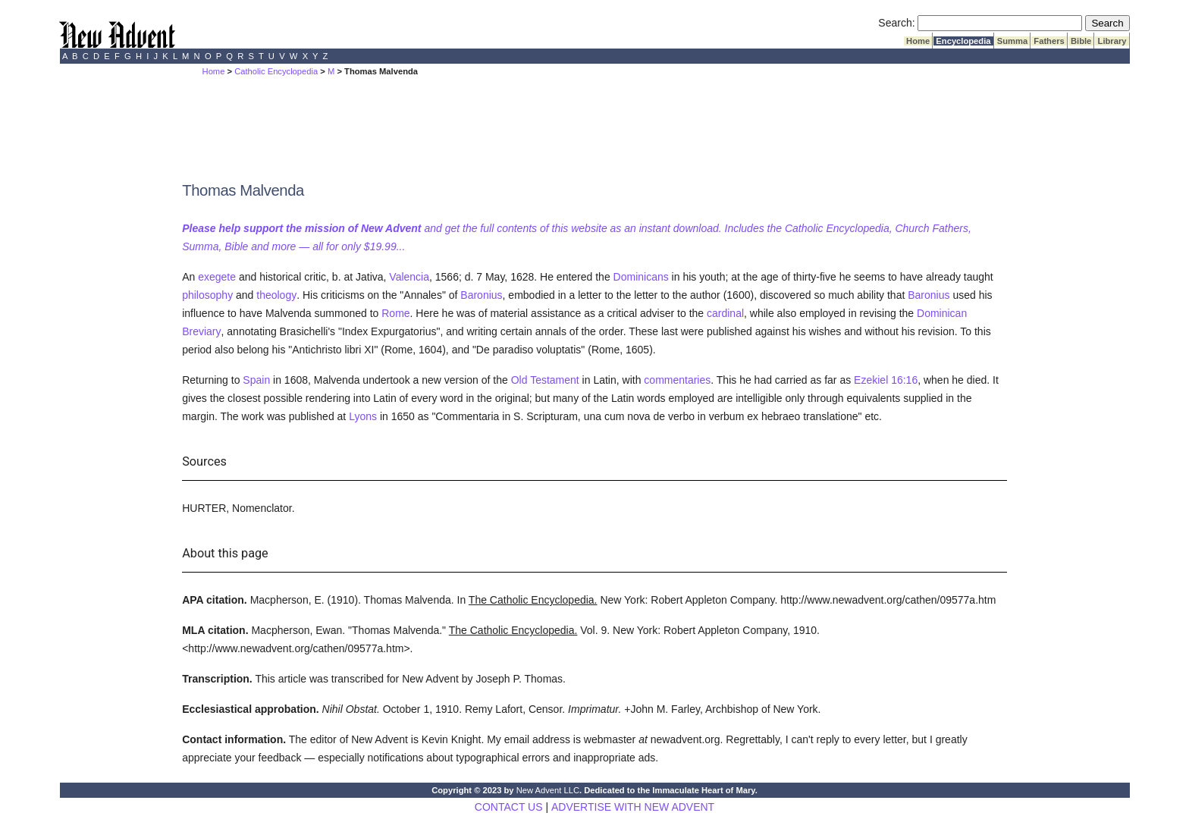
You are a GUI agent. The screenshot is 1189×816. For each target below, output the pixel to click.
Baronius (481, 295)
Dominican (942, 313)
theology (276, 295)
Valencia (409, 277)
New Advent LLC (547, 790)
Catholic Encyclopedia (276, 71)
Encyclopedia (963, 41)
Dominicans (641, 277)
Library (1111, 41)
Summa (1013, 41)
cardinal (725, 313)
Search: (896, 23)
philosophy (207, 295)
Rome (395, 313)
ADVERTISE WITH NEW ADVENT (632, 807)
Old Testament (545, 380)
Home (918, 41)
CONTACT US (509, 807)
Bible (1081, 41)
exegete (217, 277)
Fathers (1049, 41)
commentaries (677, 380)
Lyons (363, 416)
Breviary (201, 331)
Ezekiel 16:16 (886, 380)
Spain (256, 380)
